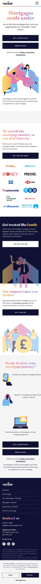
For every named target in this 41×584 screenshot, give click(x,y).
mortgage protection (20, 303)
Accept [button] (30, 575)
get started (20, 312)
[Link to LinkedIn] (8, 543)
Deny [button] (11, 575)
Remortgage (20, 46)
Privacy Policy (32, 567)
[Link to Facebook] (3, 543)
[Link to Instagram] (13, 543)
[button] (37, 3)
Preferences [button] (20, 580)
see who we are (20, 244)
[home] (9, 2)
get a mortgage (20, 38)
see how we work (20, 156)
